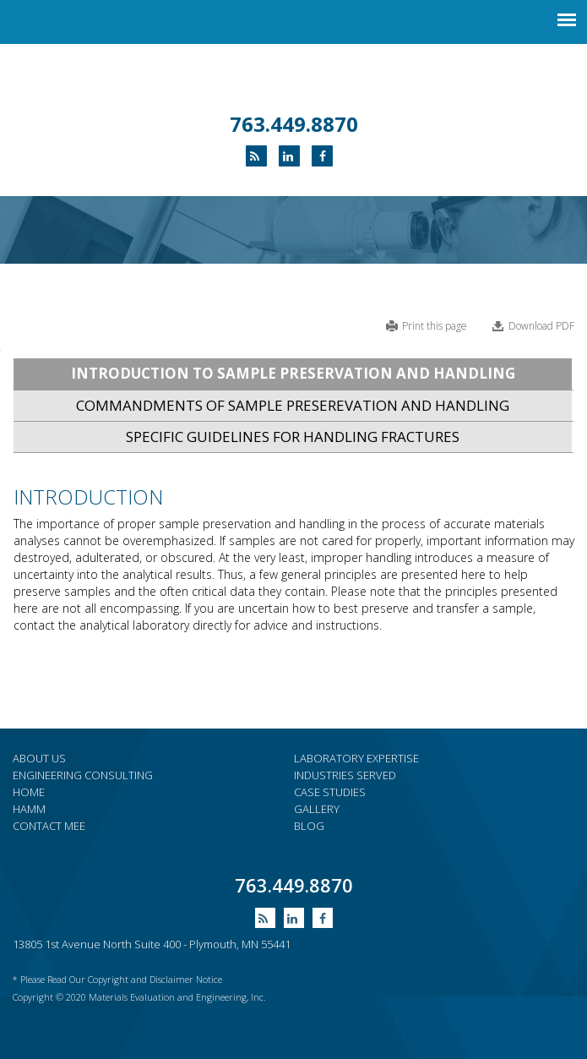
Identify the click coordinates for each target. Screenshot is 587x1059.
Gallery (317, 808)
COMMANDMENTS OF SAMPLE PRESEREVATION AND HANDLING (292, 405)
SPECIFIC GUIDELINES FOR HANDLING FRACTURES (292, 436)
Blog (309, 825)
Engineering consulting (83, 775)
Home (29, 792)
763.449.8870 (294, 124)
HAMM (29, 808)
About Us (39, 758)
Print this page (434, 326)
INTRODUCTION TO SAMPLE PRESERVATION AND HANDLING (293, 373)
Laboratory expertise (356, 758)
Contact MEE (49, 825)
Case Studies (330, 792)
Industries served (345, 775)
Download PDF (541, 326)
